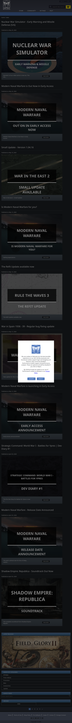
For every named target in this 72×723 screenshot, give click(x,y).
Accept (31, 379)
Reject (41, 379)
